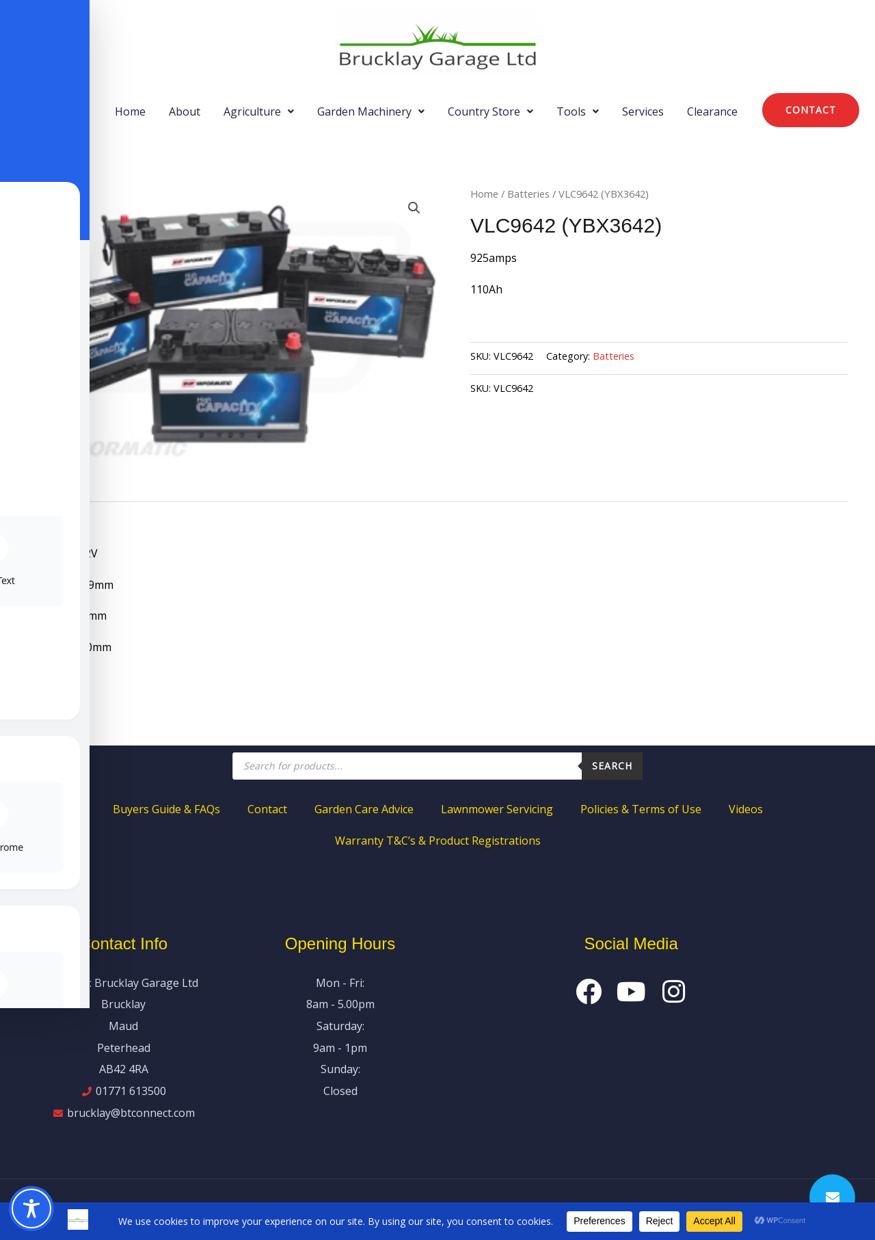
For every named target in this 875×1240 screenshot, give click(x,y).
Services (643, 111)
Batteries (528, 193)
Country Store (490, 111)
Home (130, 111)
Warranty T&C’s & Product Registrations (438, 840)
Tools (577, 111)
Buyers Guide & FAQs (166, 809)
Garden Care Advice (364, 809)
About (184, 111)
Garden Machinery (371, 111)
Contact (267, 809)
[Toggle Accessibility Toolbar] (31, 1208)
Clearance (712, 111)
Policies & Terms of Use (640, 809)
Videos (746, 809)
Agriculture (259, 111)
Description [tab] (57, 516)
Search (612, 765)
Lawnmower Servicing (497, 809)
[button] (259, 111)
